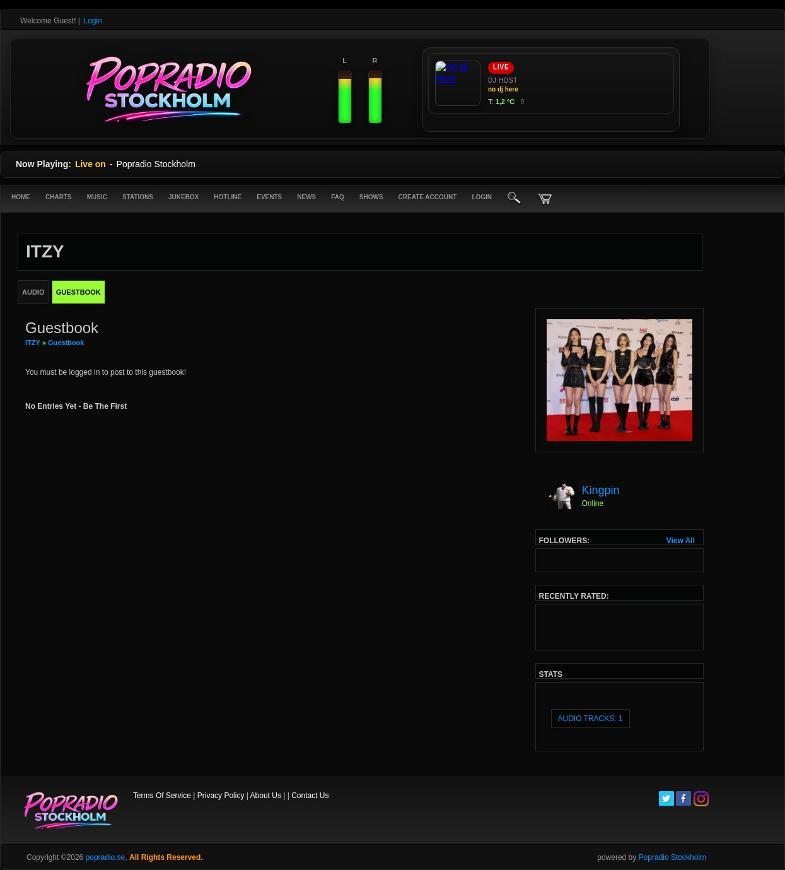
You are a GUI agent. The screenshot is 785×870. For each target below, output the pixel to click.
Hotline (227, 197)
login (482, 197)
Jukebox (183, 197)
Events (269, 197)
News (306, 197)
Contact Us (310, 795)
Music (97, 197)
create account (427, 197)
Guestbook (66, 342)
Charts (58, 197)
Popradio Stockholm (672, 857)
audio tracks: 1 (590, 718)
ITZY (32, 342)
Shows (371, 197)
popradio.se (105, 857)
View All (680, 540)
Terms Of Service (162, 795)
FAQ (337, 197)
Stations (137, 197)
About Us (265, 795)
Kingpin (601, 490)
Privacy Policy (221, 795)
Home (20, 197)
